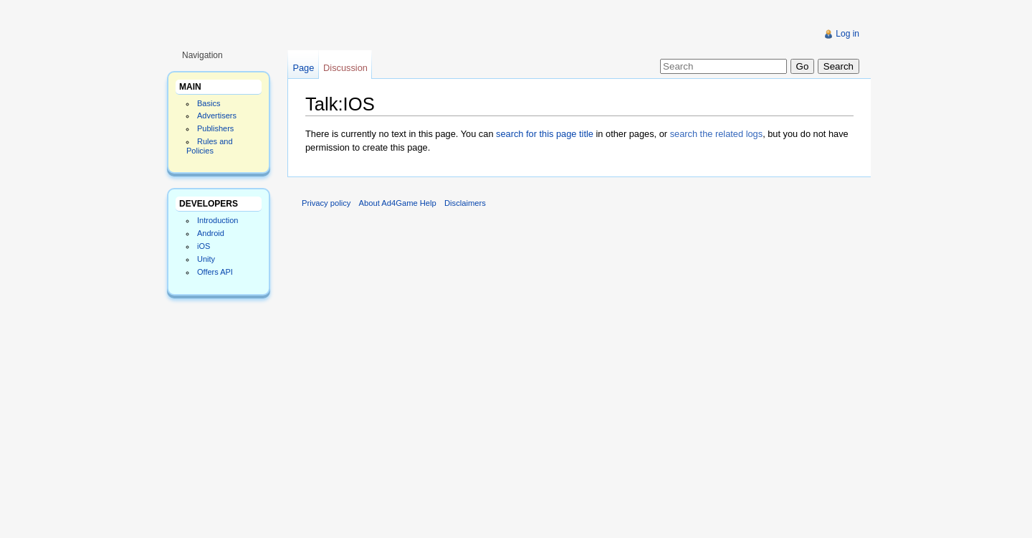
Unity (206, 259)
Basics (208, 103)
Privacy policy (326, 203)
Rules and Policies (209, 145)
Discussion (345, 67)
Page (303, 67)
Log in (847, 34)
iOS (203, 246)
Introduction (217, 220)
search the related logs (716, 133)
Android (210, 233)
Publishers (215, 128)
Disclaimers (465, 203)
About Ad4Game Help (397, 203)
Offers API (215, 272)
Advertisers (216, 115)
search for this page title (544, 133)
